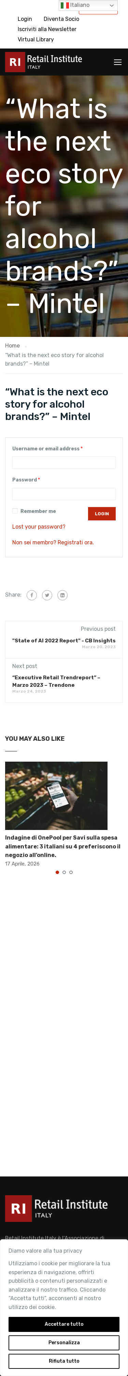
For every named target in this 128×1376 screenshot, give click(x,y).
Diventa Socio (61, 19)
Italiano (75, 5)
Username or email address (47, 449)
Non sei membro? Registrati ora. (53, 542)
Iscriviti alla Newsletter (47, 29)
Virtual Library (36, 39)
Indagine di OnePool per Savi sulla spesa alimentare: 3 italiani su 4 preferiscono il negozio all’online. (62, 846)
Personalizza (64, 1343)
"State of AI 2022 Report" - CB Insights (64, 641)
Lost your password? (39, 526)
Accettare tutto (64, 1324)
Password (26, 480)
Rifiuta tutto (64, 1361)
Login (25, 19)
